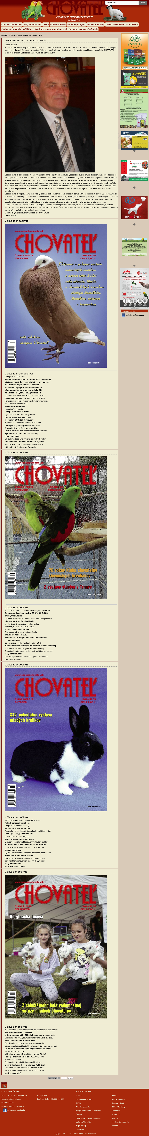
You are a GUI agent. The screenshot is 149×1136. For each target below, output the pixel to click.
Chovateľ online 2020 (11, 24)
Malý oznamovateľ (32, 24)
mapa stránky (81, 1126)
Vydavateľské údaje (88, 29)
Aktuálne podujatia (76, 24)
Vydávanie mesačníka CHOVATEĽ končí (25, 41)
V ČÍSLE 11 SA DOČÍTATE (16, 453)
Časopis (17, 29)
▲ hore (78, 1095)
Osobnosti (6, 29)
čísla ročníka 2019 (33, 35)
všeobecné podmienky (120, 1122)
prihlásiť (115, 1126)
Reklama (73, 29)
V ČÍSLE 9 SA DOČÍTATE (16, 872)
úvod (13, 35)
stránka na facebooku (135, 315)
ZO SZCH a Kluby (95, 24)
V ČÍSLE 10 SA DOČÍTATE (16, 665)
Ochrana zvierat (58, 24)
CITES (46, 24)
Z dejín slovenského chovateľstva (122, 24)
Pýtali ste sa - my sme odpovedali (51, 29)
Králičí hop (28, 29)
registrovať (80, 1129)
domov (114, 1095)
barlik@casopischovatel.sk (12, 1106)
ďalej (70, 1078)
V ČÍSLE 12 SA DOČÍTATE (16, 221)
